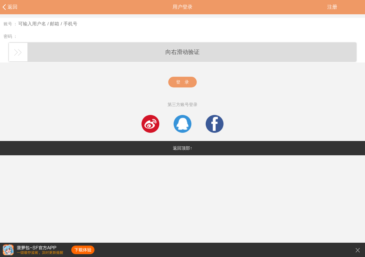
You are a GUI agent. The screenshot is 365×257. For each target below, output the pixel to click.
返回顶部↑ (182, 148)
